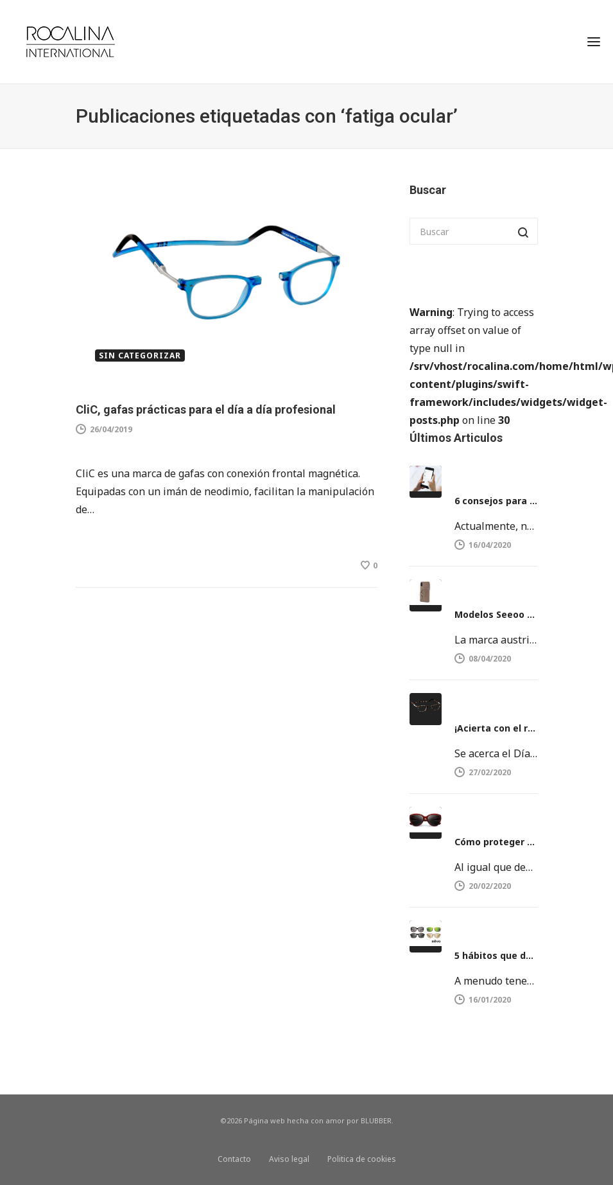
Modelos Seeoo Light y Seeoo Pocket (496, 614)
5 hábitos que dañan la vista (496, 955)
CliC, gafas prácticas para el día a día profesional (206, 409)
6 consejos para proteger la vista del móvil (496, 501)
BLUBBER (376, 1120)
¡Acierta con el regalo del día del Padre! (496, 728)
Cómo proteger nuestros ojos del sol (496, 842)
